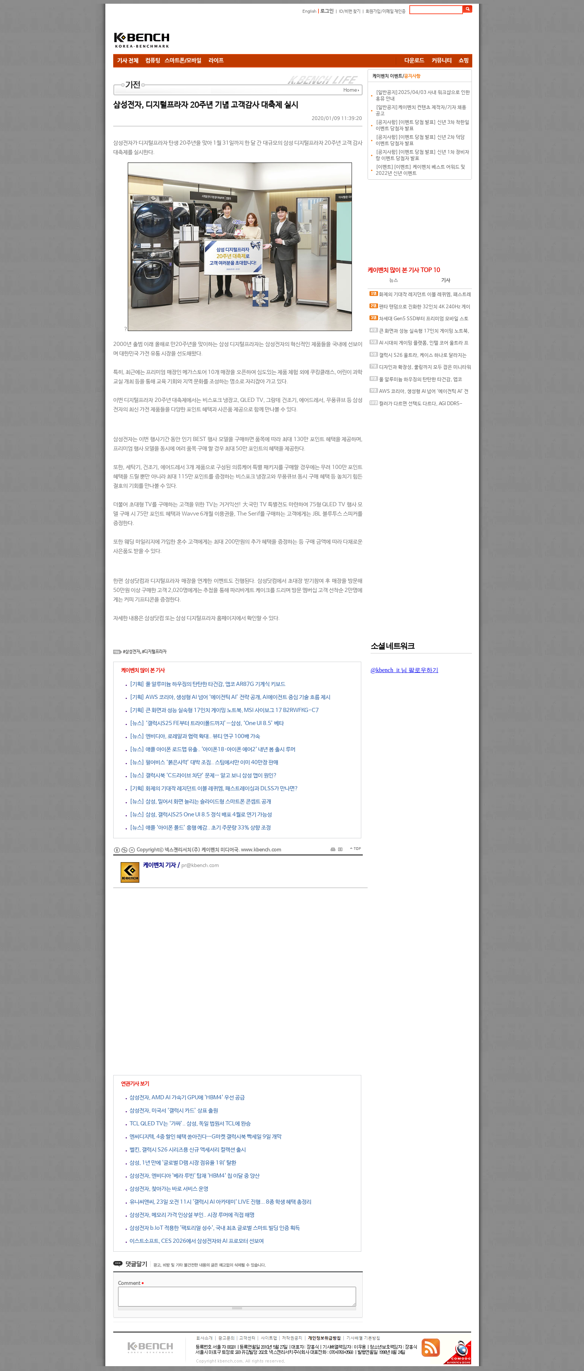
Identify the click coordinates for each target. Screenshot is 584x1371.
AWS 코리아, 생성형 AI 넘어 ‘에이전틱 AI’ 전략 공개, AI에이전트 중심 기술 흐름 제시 (419, 393)
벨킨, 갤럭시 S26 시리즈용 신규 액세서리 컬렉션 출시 (186, 1150)
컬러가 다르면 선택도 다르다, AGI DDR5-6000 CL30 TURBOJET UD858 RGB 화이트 (416, 405)
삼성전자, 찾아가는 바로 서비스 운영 (167, 1189)
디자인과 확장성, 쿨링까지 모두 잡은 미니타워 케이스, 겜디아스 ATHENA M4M (420, 369)
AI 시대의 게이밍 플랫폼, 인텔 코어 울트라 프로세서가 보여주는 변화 (419, 345)
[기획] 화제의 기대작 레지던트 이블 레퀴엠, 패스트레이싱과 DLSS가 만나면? (212, 788)
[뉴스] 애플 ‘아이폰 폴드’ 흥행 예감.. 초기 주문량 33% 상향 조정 (198, 828)
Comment (131, 1283)
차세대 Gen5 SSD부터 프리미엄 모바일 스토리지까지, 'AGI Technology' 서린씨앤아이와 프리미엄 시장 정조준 (419, 320)
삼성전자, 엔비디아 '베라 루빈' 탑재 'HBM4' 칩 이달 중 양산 (193, 1176)
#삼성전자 (131, 652)
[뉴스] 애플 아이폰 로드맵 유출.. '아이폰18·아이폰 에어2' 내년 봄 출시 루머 (210, 749)
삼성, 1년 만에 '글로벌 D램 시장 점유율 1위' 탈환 (181, 1163)
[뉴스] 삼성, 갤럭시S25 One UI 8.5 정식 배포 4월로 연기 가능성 (199, 814)
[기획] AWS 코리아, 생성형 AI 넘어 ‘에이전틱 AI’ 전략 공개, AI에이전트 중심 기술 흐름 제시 (228, 697)
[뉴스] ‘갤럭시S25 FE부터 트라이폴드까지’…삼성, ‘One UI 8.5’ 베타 (205, 723)
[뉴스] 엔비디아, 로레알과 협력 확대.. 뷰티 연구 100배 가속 (193, 736)
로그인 (327, 11)
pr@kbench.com (200, 866)
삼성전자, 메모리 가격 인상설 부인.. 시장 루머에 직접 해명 (190, 1215)
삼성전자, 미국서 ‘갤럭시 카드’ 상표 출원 (172, 1110)
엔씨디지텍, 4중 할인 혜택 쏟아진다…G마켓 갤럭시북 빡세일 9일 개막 (204, 1137)
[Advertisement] (336, 35)
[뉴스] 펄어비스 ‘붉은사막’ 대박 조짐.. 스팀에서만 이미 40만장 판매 (202, 762)
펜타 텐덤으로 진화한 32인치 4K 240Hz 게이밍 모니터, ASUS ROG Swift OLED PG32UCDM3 (420, 308)
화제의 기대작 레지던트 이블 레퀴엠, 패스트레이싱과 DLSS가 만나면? (420, 296)
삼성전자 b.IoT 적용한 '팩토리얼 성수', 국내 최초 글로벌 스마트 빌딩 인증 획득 (213, 1228)
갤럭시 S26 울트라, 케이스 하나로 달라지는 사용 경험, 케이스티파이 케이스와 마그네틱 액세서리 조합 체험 (419, 357)
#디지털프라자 (154, 652)
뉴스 (393, 280)
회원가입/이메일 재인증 (386, 11)
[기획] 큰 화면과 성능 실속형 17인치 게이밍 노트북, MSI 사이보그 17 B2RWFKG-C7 (222, 710)
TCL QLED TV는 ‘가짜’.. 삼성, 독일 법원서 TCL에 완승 (188, 1124)
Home (350, 90)
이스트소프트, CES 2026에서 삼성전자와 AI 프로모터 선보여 (195, 1241)
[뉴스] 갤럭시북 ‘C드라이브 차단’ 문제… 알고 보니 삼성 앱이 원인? (201, 775)
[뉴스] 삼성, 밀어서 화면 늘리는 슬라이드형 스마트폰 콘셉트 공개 (198, 801)
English (309, 11)
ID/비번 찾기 (350, 11)
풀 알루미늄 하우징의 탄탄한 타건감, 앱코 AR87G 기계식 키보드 (415, 381)
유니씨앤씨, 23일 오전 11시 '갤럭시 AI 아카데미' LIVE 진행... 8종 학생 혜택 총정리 (218, 1202)
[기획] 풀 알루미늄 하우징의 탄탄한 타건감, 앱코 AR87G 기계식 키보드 (205, 684)
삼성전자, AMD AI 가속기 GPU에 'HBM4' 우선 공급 (185, 1097)
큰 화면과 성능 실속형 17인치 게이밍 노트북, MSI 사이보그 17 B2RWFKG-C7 (419, 333)
